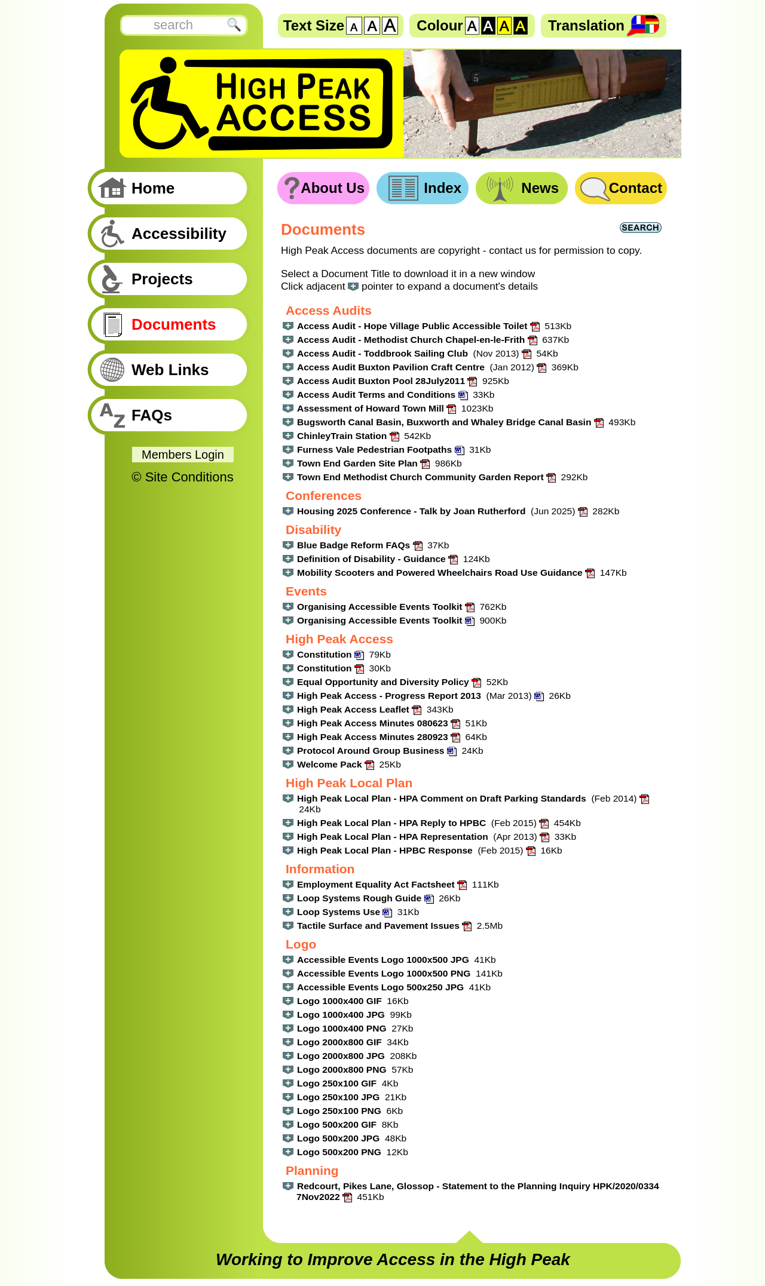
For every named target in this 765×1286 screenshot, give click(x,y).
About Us (333, 188)
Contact (635, 188)
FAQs (151, 415)
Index (442, 188)
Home (153, 188)
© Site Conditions (182, 476)
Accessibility (179, 234)
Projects (162, 279)
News (540, 188)
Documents (173, 324)
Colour (440, 25)
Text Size (313, 25)
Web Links (170, 370)
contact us (512, 250)
